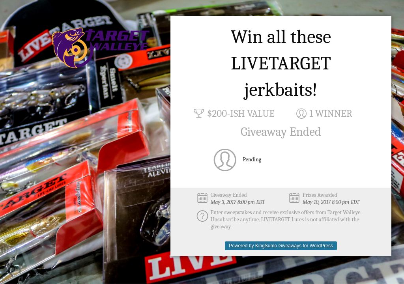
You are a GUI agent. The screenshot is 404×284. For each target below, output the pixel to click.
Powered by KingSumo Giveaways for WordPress (281, 245)
